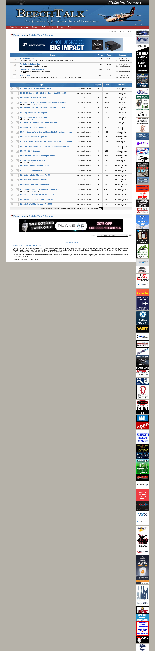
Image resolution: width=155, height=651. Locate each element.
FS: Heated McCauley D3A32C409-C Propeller (38, 122)
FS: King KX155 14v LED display (33, 113)
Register (60, 27)
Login (51, 27)
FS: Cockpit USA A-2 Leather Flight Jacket (37, 156)
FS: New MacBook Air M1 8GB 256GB (35, 88)
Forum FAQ (28, 245)
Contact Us (36, 245)
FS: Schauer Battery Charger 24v (33, 137)
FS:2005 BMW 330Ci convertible (33, 127)
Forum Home (20, 35)
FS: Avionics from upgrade (31, 170)
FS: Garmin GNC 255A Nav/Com (33, 98)
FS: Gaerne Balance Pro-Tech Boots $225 (37, 199)
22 (39, 104)
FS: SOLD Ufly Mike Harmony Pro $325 (36, 204)
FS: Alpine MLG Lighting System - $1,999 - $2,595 (40, 189)
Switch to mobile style (71, 243)
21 (36, 104)
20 (34, 104)
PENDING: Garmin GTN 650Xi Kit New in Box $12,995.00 (43, 93)
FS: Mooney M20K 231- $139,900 (33, 117)
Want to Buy (25, 75)
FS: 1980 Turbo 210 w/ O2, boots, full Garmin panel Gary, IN (44, 146)
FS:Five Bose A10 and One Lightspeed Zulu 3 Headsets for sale (46, 132)
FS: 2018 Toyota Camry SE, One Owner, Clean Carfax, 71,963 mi (46, 141)
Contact (35, 27)
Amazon (24, 27)
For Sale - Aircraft (27, 59)
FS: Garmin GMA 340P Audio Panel (34, 185)
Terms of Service (18, 245)
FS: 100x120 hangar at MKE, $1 (33, 160)
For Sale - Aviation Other (30, 64)
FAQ (43, 27)
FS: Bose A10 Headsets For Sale (33, 180)
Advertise (13, 27)
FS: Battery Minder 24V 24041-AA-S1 (35, 175)
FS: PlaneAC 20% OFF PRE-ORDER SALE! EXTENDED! (42, 108)
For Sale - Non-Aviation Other (32, 70)
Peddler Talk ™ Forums (41, 35)
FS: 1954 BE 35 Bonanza (30, 151)
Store (70, 27)
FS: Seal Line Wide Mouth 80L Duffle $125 (37, 195)
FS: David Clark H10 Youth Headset (34, 166)
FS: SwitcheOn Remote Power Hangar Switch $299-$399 (43, 103)
